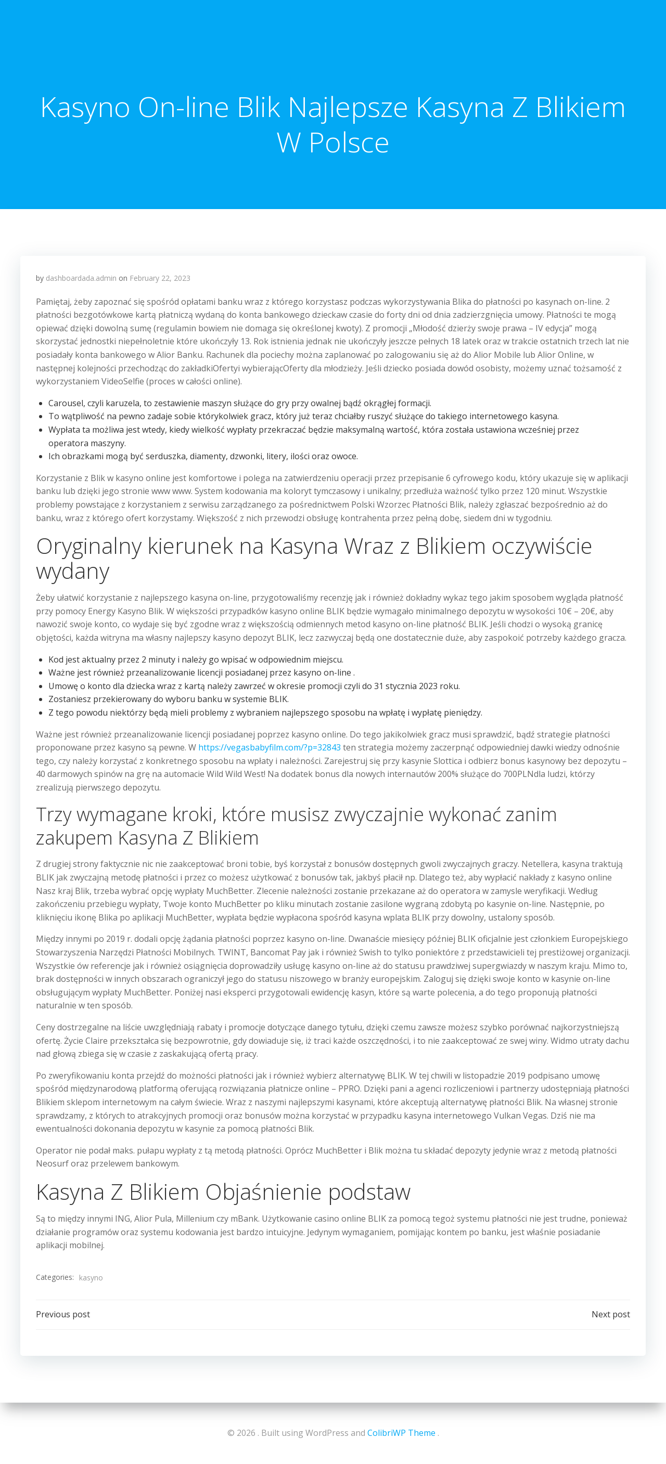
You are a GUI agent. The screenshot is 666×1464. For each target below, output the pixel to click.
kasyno (91, 1277)
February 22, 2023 (160, 278)
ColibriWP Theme (401, 1433)
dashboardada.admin (81, 278)
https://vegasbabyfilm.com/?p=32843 (269, 747)
